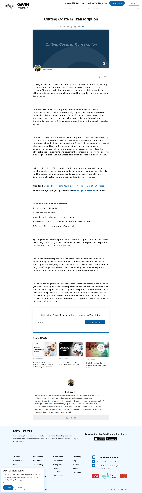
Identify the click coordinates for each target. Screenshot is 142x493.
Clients (16, 465)
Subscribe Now (95, 322)
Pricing (113, 8)
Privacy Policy (58, 465)
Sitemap (76, 469)
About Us (16, 457)
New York (76, 465)
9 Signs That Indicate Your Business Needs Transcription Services (74, 186)
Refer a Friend (58, 457)
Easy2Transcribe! (20, 441)
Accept (8, 488)
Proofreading (100, 8)
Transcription (67, 8)
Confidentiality (58, 461)
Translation (84, 8)
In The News (17, 461)
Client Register (115, 3)
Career (136, 8)
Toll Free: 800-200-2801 (72, 3)
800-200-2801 (102, 461)
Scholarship (77, 457)
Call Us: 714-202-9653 (95, 3)
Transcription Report (61, 476)
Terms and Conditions (57, 470)
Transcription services (84, 190)
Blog (74, 461)
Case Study (77, 473)
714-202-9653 (114, 461)
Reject (20, 488)
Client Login (134, 3)
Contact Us (124, 8)
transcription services (44, 401)
